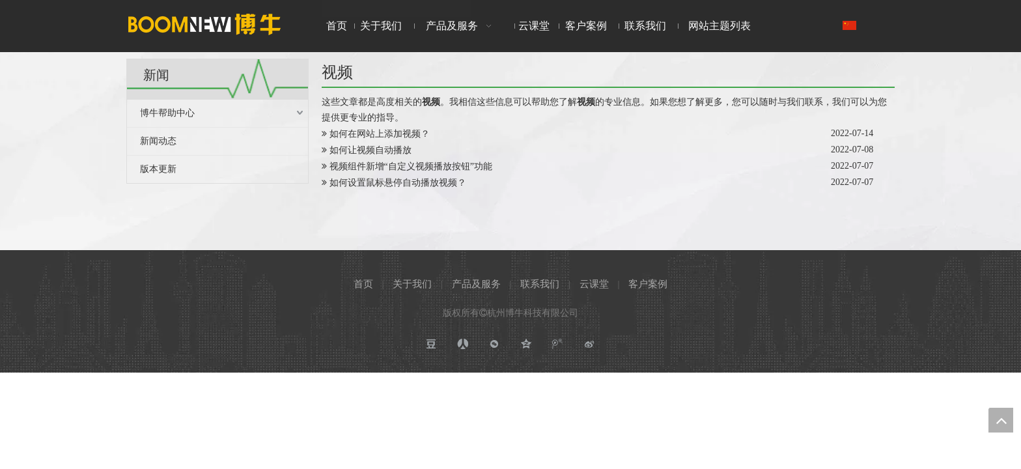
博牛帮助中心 (167, 113)
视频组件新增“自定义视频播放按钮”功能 (410, 166)
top (1000, 420)
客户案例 (647, 284)
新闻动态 (158, 141)
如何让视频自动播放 (370, 150)
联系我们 (539, 284)
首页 (363, 284)
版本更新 (158, 169)
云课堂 (594, 284)
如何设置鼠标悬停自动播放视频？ (397, 183)
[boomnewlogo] (204, 24)
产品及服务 (476, 284)
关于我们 (412, 284)
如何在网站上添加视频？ (379, 134)
